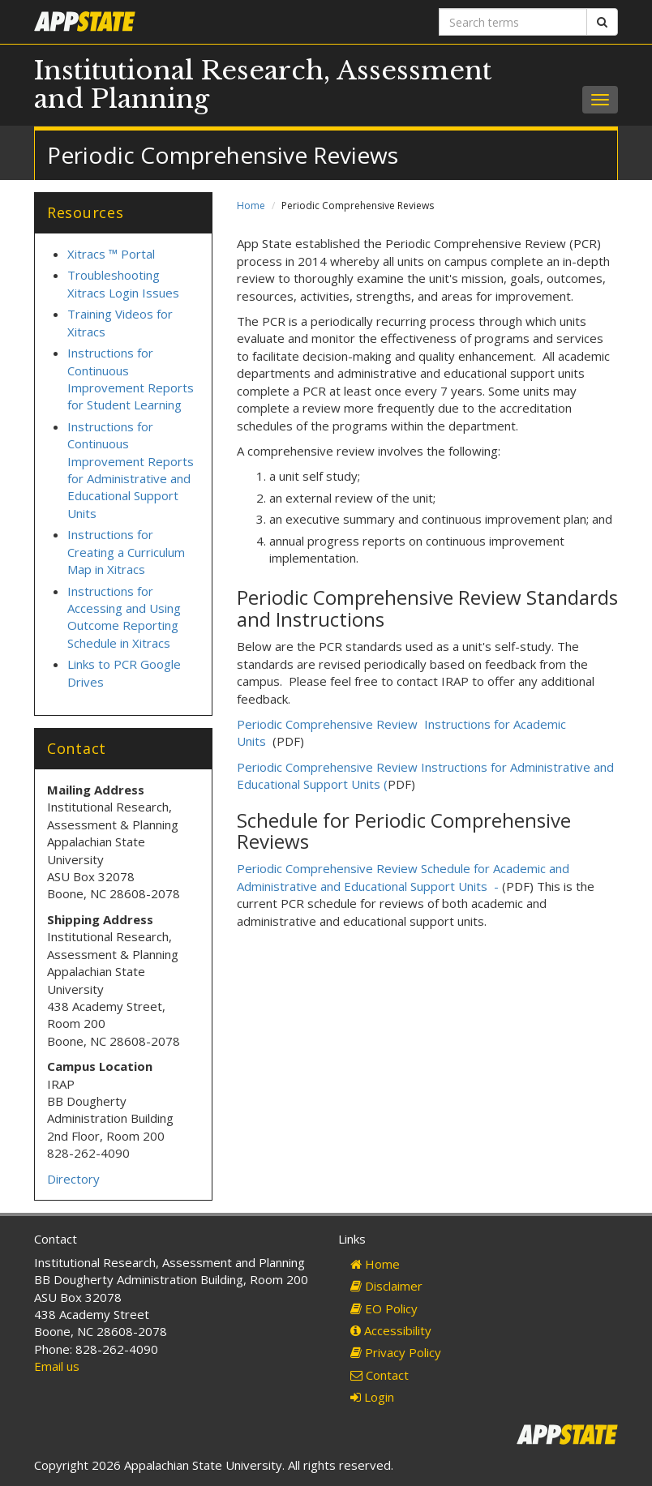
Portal (136, 254)
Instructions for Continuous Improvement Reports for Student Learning (130, 379)
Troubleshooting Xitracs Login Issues (123, 283)
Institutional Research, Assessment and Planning (262, 84)
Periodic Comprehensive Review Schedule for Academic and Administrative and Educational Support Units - (403, 876)
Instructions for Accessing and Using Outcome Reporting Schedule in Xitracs (124, 617)
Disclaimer (386, 1286)
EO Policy (384, 1308)
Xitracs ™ (92, 254)
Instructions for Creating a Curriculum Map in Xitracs (126, 551)
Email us (56, 1366)
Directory (73, 1179)
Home (251, 205)
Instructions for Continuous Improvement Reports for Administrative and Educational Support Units (130, 469)
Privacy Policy (395, 1352)
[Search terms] (513, 22)
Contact (379, 1375)
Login (372, 1397)
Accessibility (390, 1330)
